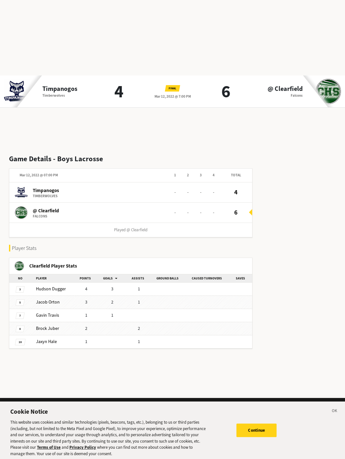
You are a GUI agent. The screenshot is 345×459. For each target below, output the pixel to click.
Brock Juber (47, 328)
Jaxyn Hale (46, 342)
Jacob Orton (48, 302)
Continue (256, 432)
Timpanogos (59, 89)
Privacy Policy (82, 449)
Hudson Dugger (51, 289)
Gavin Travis (47, 315)
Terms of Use (49, 449)
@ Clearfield (285, 89)
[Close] (335, 414)
